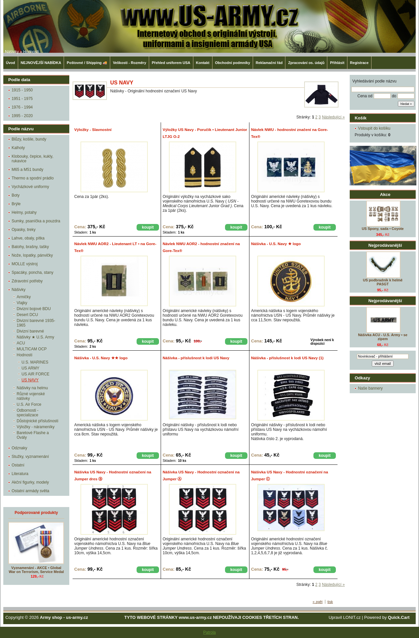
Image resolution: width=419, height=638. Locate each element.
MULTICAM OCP (32, 349)
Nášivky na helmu (32, 388)
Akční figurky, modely (30, 482)
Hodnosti (31, 51)
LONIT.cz (352, 617)
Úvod (10, 63)
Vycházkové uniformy (30, 186)
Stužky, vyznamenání (30, 456)
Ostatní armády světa (30, 491)
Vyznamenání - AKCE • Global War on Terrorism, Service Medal (36, 570)
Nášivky (12, 51)
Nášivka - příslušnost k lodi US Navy (196, 358)
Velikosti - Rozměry (129, 63)
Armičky (24, 297)
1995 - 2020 (22, 115)
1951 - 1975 (22, 98)
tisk (330, 602)
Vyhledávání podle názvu (374, 81)
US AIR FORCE (35, 374)
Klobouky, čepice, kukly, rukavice (32, 158)
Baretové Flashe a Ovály (33, 435)
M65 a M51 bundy (27, 169)
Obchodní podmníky (232, 63)
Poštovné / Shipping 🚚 (87, 63)
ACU (21, 343)
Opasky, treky (23, 229)
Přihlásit (337, 63)
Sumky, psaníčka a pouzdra (36, 221)
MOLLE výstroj (25, 264)
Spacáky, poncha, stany (32, 272)
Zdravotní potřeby (27, 281)
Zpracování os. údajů (306, 63)
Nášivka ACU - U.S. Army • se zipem (382, 337)
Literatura (20, 473)
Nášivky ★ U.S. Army (35, 337)
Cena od (364, 96)
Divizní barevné (30, 331)
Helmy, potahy (24, 212)
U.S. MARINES (34, 362)
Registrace (359, 63)
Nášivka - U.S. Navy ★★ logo (101, 358)
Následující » (333, 117)
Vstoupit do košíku (374, 128)
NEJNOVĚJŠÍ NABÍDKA (41, 63)
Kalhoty (18, 147)
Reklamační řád (269, 63)
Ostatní (18, 465)
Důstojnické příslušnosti (37, 421)
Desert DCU (27, 314)
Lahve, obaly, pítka (28, 238)
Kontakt (203, 63)
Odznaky (19, 448)
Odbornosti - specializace (28, 412)
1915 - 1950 (22, 90)
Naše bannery (370, 388)
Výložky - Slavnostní (93, 129)
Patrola (209, 632)
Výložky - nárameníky (36, 427)
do (394, 96)
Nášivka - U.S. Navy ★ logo (276, 243)
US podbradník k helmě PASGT (383, 282)
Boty (15, 195)
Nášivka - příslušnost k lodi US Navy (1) (287, 358)
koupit (148, 227)
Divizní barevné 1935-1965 (36, 323)
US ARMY (30, 368)
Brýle (16, 204)
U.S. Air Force (29, 404)
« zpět (318, 602)
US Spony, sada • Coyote (382, 229)
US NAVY (30, 380)
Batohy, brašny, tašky (30, 246)
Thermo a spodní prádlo (32, 178)
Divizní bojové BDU (34, 308)
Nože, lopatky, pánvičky (32, 255)
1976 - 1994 (22, 107)
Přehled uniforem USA (171, 63)
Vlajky (22, 303)
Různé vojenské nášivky (31, 396)
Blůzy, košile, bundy (29, 139)
